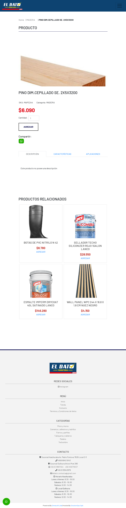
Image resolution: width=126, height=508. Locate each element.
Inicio (63, 401)
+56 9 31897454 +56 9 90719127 (64, 467)
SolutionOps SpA (77, 505)
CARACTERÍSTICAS (62, 154)
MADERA (31, 20)
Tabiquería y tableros (63, 436)
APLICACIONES (93, 154)
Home (21, 20)
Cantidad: (23, 117)
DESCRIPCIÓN (32, 154)
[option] (63, 59)
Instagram (63, 386)
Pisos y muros (63, 426)
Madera (63, 439)
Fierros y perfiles (63, 432)
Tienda (63, 405)
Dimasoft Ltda (57, 505)
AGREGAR (40, 251)
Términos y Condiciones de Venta (63, 411)
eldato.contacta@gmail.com (64, 473)
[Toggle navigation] (119, 5)
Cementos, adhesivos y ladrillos (63, 429)
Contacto (63, 408)
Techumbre (63, 442)
